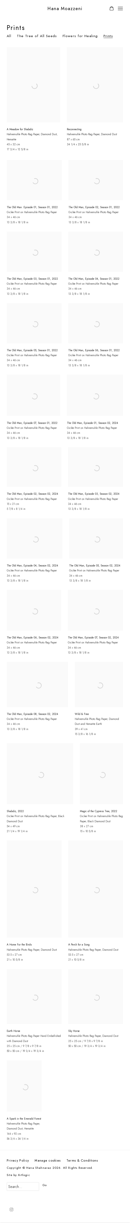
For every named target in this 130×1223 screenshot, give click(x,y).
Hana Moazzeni (64, 8)
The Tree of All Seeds (37, 36)
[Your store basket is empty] (111, 8)
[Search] (23, 1186)
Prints (16, 27)
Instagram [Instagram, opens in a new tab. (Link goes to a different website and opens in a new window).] (11, 1209)
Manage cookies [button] (48, 1160)
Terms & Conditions (82, 1160)
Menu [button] (120, 8)
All (9, 36)
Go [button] (44, 1185)
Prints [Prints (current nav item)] (108, 36)
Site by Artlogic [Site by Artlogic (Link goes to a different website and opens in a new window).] (18, 1175)
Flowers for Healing (80, 36)
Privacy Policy (18, 1160)
